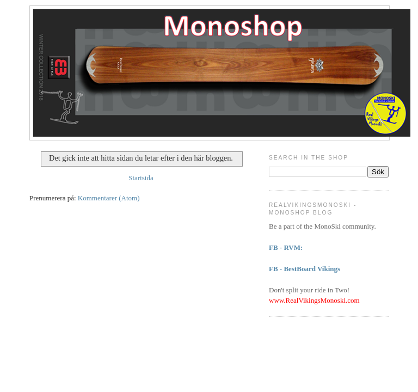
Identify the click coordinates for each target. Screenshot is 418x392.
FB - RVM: (286, 247)
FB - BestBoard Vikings (304, 269)
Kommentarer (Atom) (109, 198)
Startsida (140, 178)
